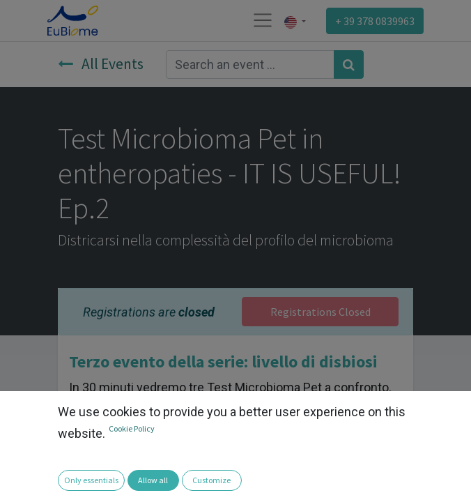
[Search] (349, 64)
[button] (19, 481)
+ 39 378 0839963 (375, 21)
